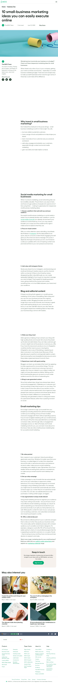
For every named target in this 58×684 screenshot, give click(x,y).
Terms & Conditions (16, 679)
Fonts (29, 679)
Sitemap (33, 679)
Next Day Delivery (50, 653)
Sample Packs (27, 664)
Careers (37, 659)
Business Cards (5, 651)
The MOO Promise (39, 669)
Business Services (39, 663)
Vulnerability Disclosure (49, 669)
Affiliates (48, 660)
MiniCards (4, 664)
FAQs (47, 655)
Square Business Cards (6, 654)
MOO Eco (26, 651)
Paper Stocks (27, 649)
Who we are (38, 657)
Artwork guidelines (51, 658)
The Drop (37, 661)
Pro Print (37, 665)
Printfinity (37, 667)
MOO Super (27, 655)
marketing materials (34, 543)
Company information (41, 679)
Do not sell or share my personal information (51, 665)
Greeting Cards (16, 653)
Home (4, 6)
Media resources (39, 651)
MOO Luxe (26, 653)
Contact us (49, 649)
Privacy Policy (24, 679)
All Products (5, 649)
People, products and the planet (39, 654)
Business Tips (11, 6)
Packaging (37, 671)
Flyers (3, 666)
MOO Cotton (27, 658)
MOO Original (27, 660)
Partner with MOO (39, 674)
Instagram (33, 233)
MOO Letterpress (28, 662)
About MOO (38, 649)
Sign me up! (38, 563)
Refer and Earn (49, 662)
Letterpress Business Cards (5, 657)
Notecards (15, 651)
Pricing (48, 651)
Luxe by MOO (5, 660)
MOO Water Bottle (6, 662)
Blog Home (42, 25)
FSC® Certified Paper (27, 667)
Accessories (16, 660)
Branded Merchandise (16, 662)
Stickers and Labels (17, 655)
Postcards (15, 649)
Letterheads (16, 658)
